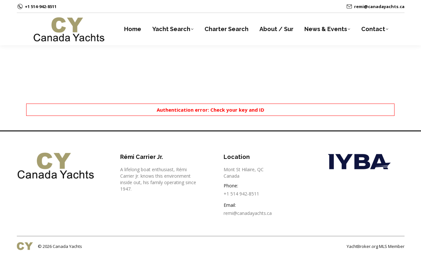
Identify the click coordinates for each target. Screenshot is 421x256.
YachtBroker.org (362, 246)
